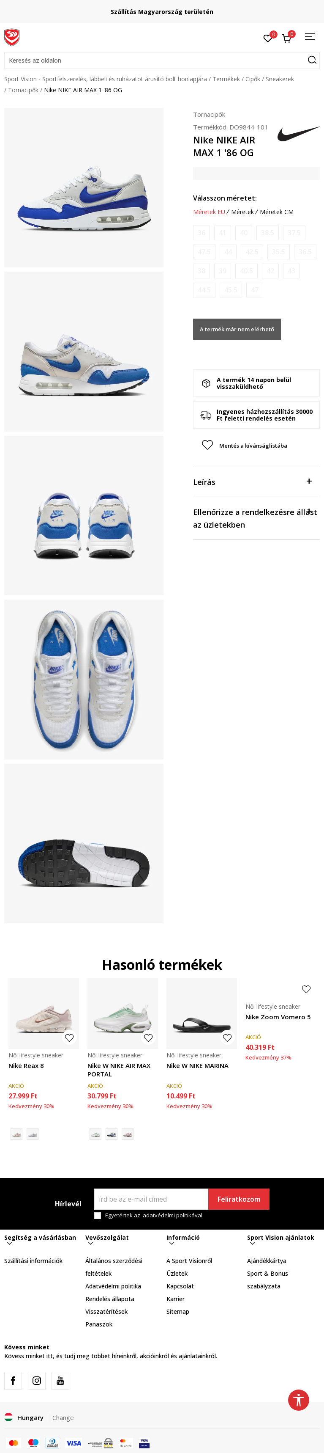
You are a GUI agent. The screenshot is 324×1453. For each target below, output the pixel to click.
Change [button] (63, 1417)
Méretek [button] (242, 212)
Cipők (252, 79)
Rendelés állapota (109, 1299)
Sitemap (177, 1311)
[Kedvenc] (268, 37)
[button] (162, 60)
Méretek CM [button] (277, 212)
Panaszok (98, 1324)
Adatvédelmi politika (113, 1286)
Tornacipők (23, 90)
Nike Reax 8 (26, 1065)
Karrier (175, 1299)
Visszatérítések (106, 1311)
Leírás (252, 481)
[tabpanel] (84, 187)
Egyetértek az (153, 1215)
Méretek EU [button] (209, 212)
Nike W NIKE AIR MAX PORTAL (118, 1069)
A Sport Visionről (189, 1261)
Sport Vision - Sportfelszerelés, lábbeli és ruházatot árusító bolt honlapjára (105, 79)
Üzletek (177, 1273)
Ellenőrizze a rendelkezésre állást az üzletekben (255, 518)
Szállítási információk (33, 1261)
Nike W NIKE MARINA (197, 1065)
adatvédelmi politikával (172, 1215)
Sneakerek (280, 79)
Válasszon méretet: (225, 198)
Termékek (226, 79)
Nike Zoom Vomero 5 (278, 1017)
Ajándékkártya (266, 1261)
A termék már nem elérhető (237, 329)
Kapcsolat (180, 1286)
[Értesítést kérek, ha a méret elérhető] (201, 233)
